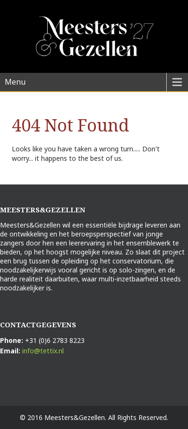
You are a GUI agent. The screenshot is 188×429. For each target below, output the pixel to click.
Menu (15, 82)
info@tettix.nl (43, 350)
